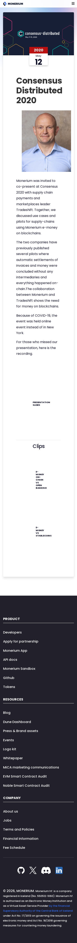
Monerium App (15, 650)
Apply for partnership (20, 641)
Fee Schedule (14, 847)
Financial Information (20, 838)
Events (8, 740)
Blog (6, 712)
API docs (10, 659)
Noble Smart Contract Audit (26, 785)
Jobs (7, 820)
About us (10, 811)
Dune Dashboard (17, 722)
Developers (12, 632)
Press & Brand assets (20, 731)
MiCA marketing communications (31, 767)
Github (8, 678)
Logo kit (9, 749)
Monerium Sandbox (19, 668)
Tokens (9, 687)
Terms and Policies (18, 829)
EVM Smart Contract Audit (25, 776)
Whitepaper (13, 758)
